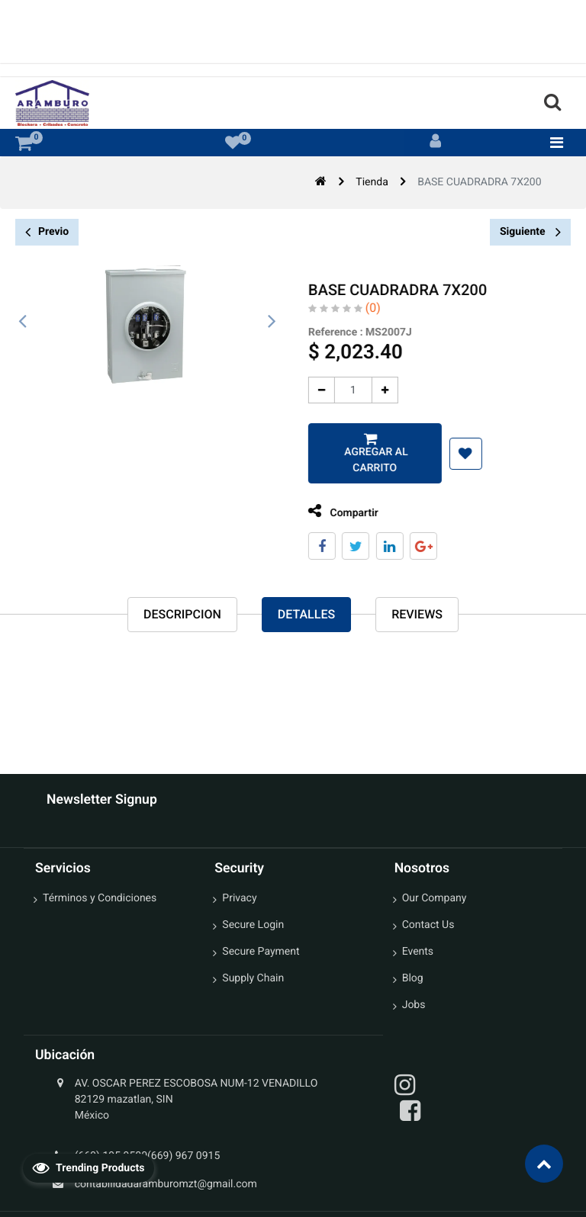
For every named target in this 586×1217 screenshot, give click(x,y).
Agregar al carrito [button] (369, 460)
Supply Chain (253, 978)
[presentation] (23, 322)
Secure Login (253, 925)
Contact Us (428, 925)
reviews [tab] (417, 614)
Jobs (414, 1005)
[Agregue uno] (378, 390)
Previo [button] (47, 232)
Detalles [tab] (306, 614)
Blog (412, 978)
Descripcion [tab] (182, 614)
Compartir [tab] (337, 511)
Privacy (239, 898)
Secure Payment (260, 952)
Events (417, 952)
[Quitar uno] (315, 390)
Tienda (372, 182)
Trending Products (88, 1167)
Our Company (434, 898)
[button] (459, 454)
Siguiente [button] (530, 231)
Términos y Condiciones (99, 898)
